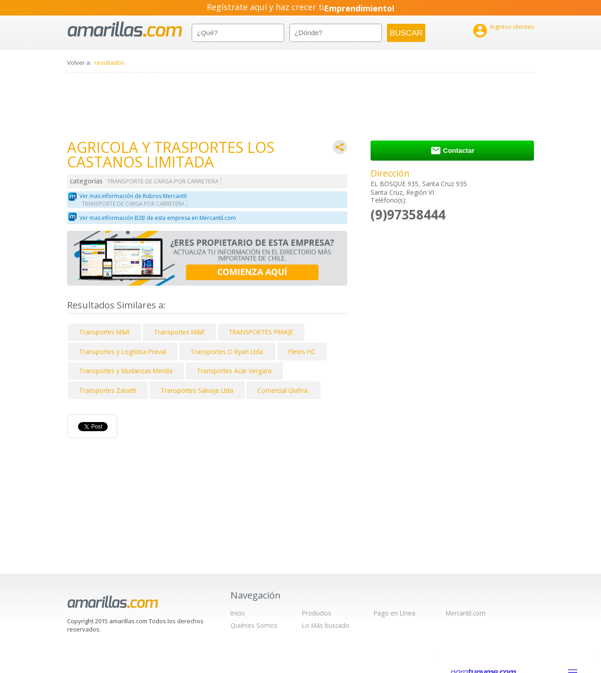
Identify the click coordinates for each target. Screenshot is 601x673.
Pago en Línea (394, 613)
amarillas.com (125, 29)
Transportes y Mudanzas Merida (125, 370)
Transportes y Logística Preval (122, 351)
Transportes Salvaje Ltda (197, 390)
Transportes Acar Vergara (234, 370)
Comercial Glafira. (283, 390)
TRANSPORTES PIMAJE (261, 332)
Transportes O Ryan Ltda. (227, 351)
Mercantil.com (466, 613)
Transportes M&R (104, 332)
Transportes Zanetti (107, 390)
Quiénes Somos (253, 625)
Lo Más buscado (326, 625)
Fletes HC (301, 351)
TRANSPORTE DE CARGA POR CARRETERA (163, 181)
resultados (109, 62)
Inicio (237, 613)
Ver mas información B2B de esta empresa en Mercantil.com (157, 218)
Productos (316, 613)
